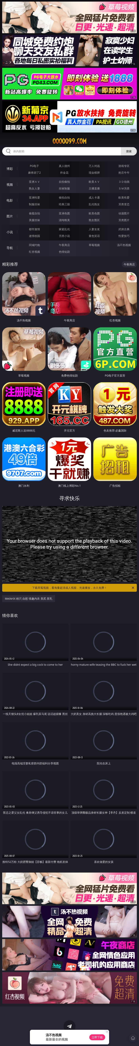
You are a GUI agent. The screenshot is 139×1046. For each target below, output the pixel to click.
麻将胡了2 (34, 172)
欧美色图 (94, 213)
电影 (10, 200)
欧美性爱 (123, 197)
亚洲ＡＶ (34, 182)
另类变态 (123, 204)
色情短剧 (64, 252)
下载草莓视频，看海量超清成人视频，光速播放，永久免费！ (83, 587)
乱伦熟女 (94, 204)
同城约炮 (34, 245)
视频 (10, 184)
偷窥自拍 (34, 213)
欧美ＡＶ (94, 182)
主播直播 (94, 188)
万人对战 (94, 166)
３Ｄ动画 (123, 182)
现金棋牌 (94, 172)
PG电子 (34, 166)
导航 (10, 248)
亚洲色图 (64, 213)
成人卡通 (94, 197)
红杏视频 (34, 252)
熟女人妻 (34, 188)
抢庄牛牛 (123, 172)
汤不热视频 (124, 245)
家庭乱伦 (64, 229)
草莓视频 (94, 245)
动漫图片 (123, 213)
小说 (10, 232)
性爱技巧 (123, 236)
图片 (10, 216)
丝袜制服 (64, 188)
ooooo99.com (69, 141)
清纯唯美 (64, 220)
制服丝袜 (34, 204)
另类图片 (123, 220)
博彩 (10, 169)
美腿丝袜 (34, 220)
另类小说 (64, 236)
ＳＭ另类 (123, 188)
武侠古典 (123, 229)
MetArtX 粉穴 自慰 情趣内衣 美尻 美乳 (28, 598)
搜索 (129, 151)
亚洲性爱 (34, 197)
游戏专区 (123, 166)
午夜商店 (64, 245)
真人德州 (64, 166)
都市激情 (34, 229)
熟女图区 (94, 220)
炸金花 (64, 172)
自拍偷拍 (64, 182)
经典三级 (64, 204)
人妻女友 (94, 229)
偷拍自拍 (64, 197)
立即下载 (97, 1037)
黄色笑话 (94, 236)
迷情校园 (34, 236)
